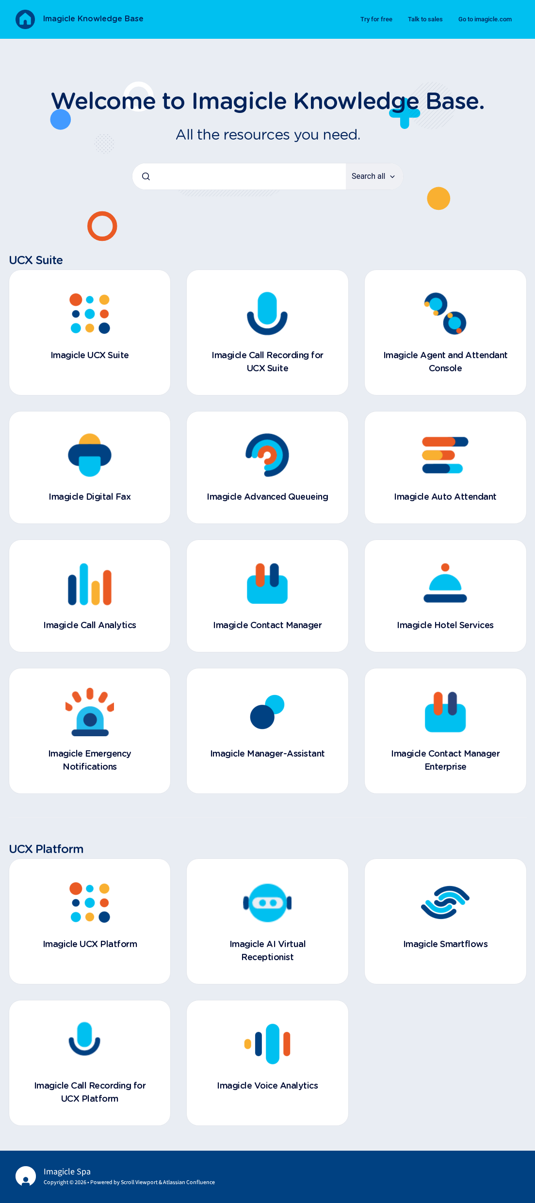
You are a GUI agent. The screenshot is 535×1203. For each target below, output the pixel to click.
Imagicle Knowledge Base (93, 19)
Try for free (376, 19)
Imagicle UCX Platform (90, 944)
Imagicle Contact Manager (267, 625)
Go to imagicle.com (485, 19)
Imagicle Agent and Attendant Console (445, 362)
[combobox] (239, 176)
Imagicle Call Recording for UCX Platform (90, 1093)
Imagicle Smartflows (445, 944)
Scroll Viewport (140, 1182)
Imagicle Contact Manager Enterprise (445, 761)
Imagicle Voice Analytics (267, 1086)
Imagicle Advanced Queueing (267, 497)
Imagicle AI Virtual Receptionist (267, 951)
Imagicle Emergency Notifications (89, 761)
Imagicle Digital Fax (89, 497)
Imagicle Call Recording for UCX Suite (267, 362)
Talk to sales (425, 19)
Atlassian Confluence (189, 1182)
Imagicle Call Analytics (89, 625)
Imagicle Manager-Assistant (267, 754)
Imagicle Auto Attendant (445, 497)
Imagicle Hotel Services (445, 625)
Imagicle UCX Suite (89, 355)
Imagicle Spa (67, 1172)
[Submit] (146, 176)
